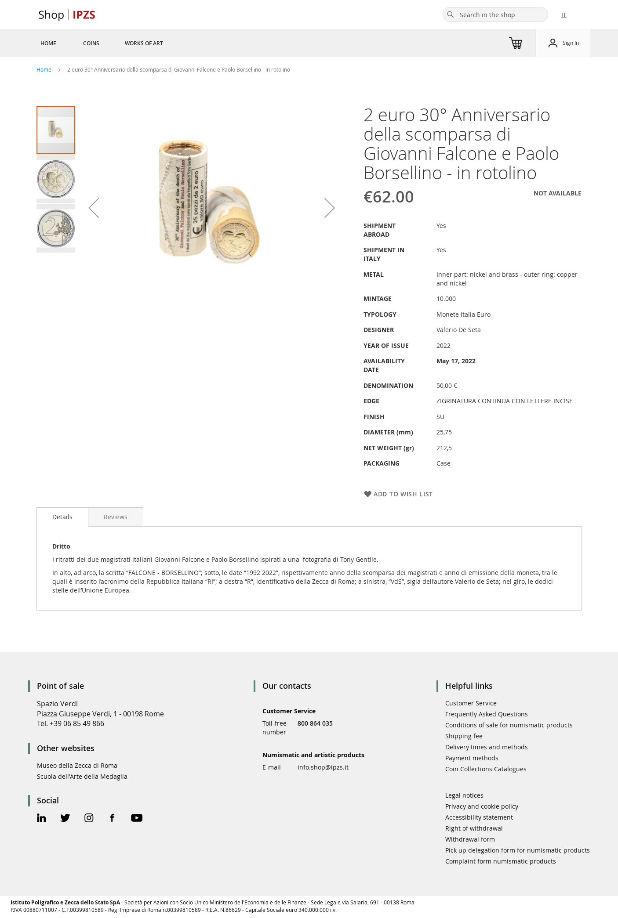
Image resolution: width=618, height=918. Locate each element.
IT (564, 15)
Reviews (115, 517)
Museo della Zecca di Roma (77, 765)
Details (62, 517)
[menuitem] (48, 43)
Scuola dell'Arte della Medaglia (82, 776)
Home (43, 69)
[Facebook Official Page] (112, 818)
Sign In (571, 42)
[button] (93, 207)
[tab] (62, 517)
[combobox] (495, 14)
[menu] (112, 43)
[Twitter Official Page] (65, 818)
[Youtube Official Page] (136, 818)
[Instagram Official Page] (89, 818)
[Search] (450, 14)
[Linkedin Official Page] (41, 818)
